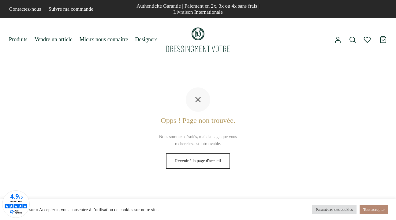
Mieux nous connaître (104, 39)
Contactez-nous (25, 9)
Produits (18, 39)
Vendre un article (54, 39)
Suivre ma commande (71, 9)
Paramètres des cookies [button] (334, 209)
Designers (146, 39)
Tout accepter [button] (374, 209)
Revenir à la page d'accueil (198, 161)
